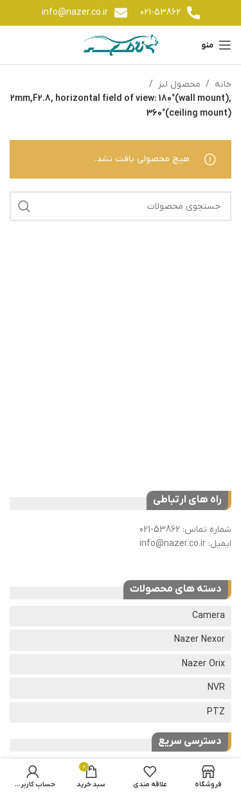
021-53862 (160, 12)
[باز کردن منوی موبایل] (216, 45)
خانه (223, 84)
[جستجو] (120, 206)
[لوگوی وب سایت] (120, 45)
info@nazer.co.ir (75, 12)
